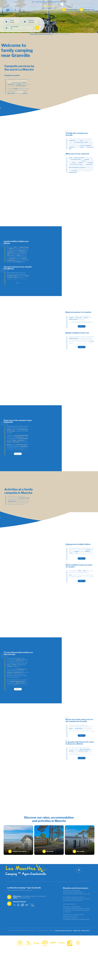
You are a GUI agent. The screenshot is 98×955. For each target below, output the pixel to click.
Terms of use (77, 930)
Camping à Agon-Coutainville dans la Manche (41, 34)
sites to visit (20, 91)
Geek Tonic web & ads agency (63, 930)
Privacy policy (85, 930)
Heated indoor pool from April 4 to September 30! (48, 2)
